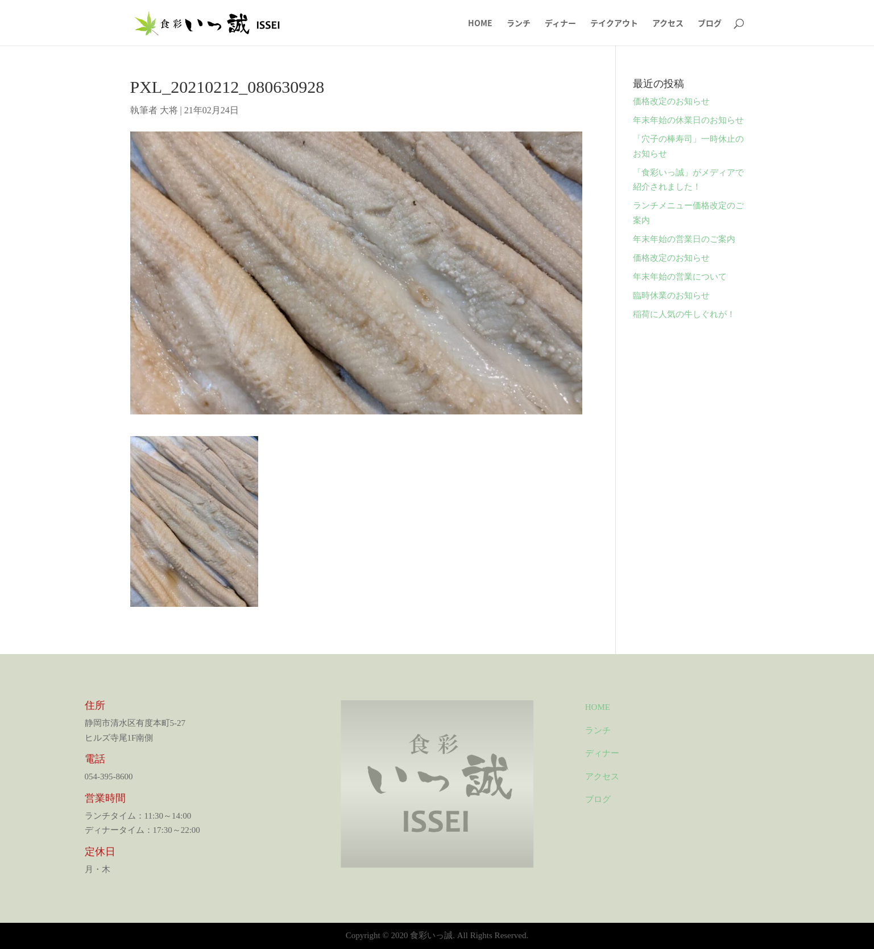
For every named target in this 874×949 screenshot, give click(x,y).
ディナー (560, 23)
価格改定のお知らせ (671, 101)
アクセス (668, 23)
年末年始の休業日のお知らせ (688, 120)
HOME (480, 23)
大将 (169, 110)
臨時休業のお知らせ (671, 295)
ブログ (710, 23)
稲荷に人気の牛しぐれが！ (684, 314)
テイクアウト (614, 23)
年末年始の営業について (680, 276)
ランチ (519, 23)
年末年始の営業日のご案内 (684, 239)
